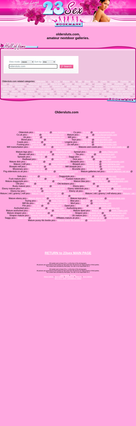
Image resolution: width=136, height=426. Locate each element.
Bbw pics (85, 201)
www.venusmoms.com (104, 132)
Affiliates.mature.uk (95, 96)
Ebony (15, 91)
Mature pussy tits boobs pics (71, 220)
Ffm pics (36, 206)
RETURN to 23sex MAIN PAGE (68, 253)
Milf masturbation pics (40, 147)
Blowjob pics (93, 164)
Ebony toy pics (34, 191)
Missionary (86, 86)
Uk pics (35, 137)
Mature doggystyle (80, 89)
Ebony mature (27, 91)
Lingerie (114, 81)
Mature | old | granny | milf (93, 91)
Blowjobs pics (92, 161)
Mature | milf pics (40, 164)
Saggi (108, 84)
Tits (90, 84)
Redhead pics (44, 159)
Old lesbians (119, 89)
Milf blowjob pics (91, 166)
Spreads (99, 84)
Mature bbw (97, 89)
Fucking (124, 81)
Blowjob (45, 86)
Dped (83, 93)
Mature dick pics (35, 161)
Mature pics (86, 135)
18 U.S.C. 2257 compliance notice (68, 278)
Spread (68, 84)
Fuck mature (45, 89)
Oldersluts (40, 81)
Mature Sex (78, 276)
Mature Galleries (49, 276)
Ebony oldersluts (45, 91)
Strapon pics (95, 213)
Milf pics (81, 137)
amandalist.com (69, 276)
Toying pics (43, 201)
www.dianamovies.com (53, 135)
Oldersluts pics (42, 132)
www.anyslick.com (103, 139)
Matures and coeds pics (114, 147)
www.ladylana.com (62, 132)
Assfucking (107, 93)
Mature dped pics (100, 210)
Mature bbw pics (99, 181)
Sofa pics (32, 176)
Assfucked (94, 93)
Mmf (69, 93)
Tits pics (89, 154)
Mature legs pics (41, 152)
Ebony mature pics (31, 188)
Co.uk (57, 81)
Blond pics (38, 139)
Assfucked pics (37, 208)
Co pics (86, 132)
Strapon (39, 96)
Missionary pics (37, 169)
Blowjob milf (58, 86)
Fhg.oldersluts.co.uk (115, 86)
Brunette (99, 86)
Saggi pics (86, 157)
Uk (74, 81)
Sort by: (44, 62)
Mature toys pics (96, 198)
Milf (80, 81)
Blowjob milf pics (35, 166)
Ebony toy (61, 91)
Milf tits (60, 93)
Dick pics (87, 159)
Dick (128, 84)
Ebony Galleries (59, 276)
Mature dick (6, 86)
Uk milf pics (85, 144)
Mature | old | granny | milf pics (46, 193)
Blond (87, 81)
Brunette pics (93, 169)
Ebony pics (90, 186)
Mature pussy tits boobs (118, 96)
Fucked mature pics (96, 179)
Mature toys (32, 93)
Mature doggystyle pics (41, 181)
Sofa (20, 89)
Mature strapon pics (37, 213)
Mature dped (8, 96)
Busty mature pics (40, 186)
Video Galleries (64, 275)
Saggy (80, 96)
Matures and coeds (38, 84)
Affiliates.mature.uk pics (92, 218)
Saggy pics (22, 218)
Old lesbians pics (84, 183)
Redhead (118, 84)
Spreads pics (38, 157)
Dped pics (81, 206)
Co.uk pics (34, 135)
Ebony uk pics (91, 191)
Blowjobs (19, 86)
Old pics (30, 183)
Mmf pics (85, 203)
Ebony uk (73, 91)
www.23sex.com (110, 152)
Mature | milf (33, 86)
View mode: (21, 62)
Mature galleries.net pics (118, 171)
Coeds (104, 81)
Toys (95, 81)
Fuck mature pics (35, 179)
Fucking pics (37, 144)
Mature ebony (16, 93)
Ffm (76, 93)
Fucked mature (61, 89)
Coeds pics (35, 142)
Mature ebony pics (37, 198)
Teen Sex (73, 275)
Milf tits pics (41, 203)
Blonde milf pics (43, 154)
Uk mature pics (95, 215)
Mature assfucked (123, 93)
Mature (66, 81)
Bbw (52, 93)
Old (108, 89)
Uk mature (69, 96)
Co (49, 81)
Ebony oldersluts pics (100, 188)
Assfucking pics (90, 208)
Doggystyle (30, 89)
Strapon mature (53, 96)
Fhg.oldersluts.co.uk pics (41, 171)
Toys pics (86, 139)
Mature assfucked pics (40, 210)
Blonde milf (80, 84)
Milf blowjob (72, 86)
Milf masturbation (17, 84)
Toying (44, 93)
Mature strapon (25, 96)
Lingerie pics (85, 142)
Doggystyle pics (83, 176)
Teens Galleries (87, 276)
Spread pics (93, 152)
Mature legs (56, 84)
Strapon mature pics (40, 215)
